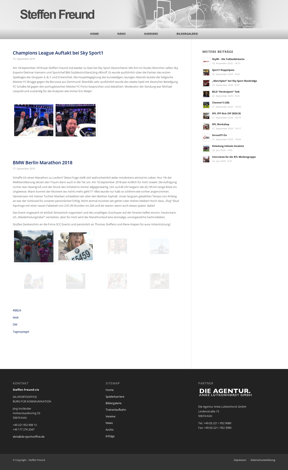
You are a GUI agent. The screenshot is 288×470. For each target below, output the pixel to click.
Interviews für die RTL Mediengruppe (234, 156)
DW (15, 324)
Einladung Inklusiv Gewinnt (228, 146)
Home (110, 390)
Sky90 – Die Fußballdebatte (228, 59)
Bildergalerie (113, 403)
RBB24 (17, 310)
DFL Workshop (220, 124)
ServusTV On (219, 135)
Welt (16, 317)
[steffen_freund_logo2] (61, 14)
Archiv (110, 430)
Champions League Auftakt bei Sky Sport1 (58, 53)
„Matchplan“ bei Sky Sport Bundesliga (234, 80)
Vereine (110, 416)
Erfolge (110, 436)
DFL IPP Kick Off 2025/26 (226, 113)
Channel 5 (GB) (220, 102)
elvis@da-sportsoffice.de (28, 436)
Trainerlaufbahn (116, 410)
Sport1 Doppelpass (223, 69)
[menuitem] (94, 33)
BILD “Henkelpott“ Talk (226, 91)
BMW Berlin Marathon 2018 (42, 162)
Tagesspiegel (21, 332)
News (109, 423)
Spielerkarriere (115, 397)
